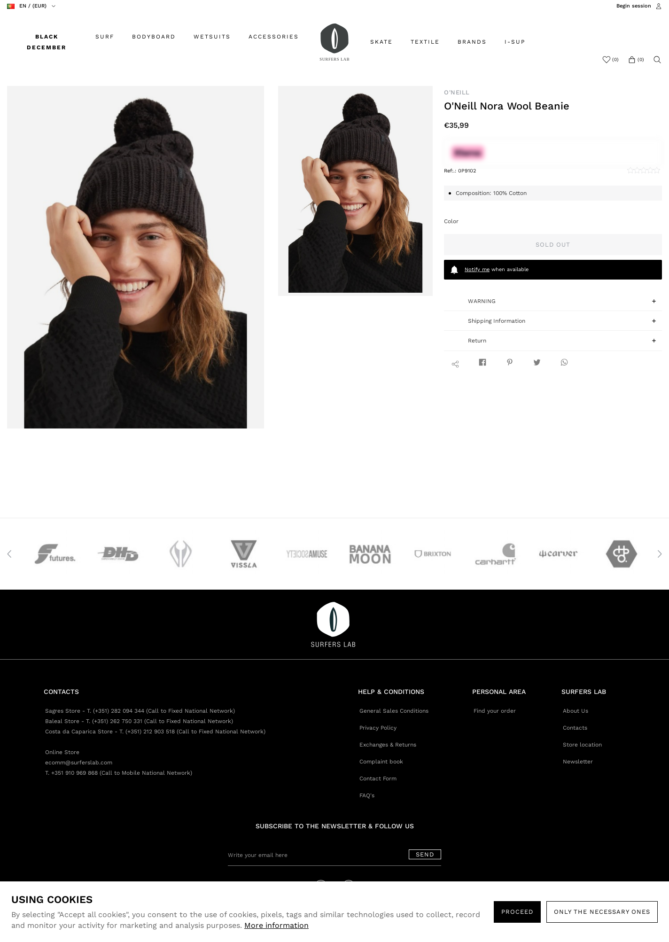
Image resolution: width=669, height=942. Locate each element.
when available (489, 269)
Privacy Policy (378, 727)
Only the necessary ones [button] (602, 911)
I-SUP (515, 42)
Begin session (633, 6)
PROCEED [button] (517, 911)
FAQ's (366, 795)
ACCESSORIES (274, 36)
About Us (575, 711)
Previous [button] (9, 553)
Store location (582, 744)
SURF (104, 36)
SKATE (381, 42)
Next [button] (659, 553)
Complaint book (381, 761)
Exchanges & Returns (387, 744)
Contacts (575, 727)
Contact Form (378, 778)
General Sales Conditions (393, 711)
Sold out (553, 244)
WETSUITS (212, 36)
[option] (135, 257)
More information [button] (276, 925)
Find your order (495, 711)
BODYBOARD (154, 36)
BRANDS (472, 42)
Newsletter (578, 761)
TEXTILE (425, 42)
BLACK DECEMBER (46, 42)
